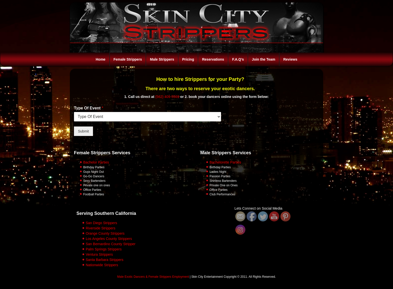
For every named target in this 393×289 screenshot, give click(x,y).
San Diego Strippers (101, 223)
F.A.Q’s (238, 59)
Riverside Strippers (100, 228)
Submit (83, 131)
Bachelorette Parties (225, 162)
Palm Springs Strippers (104, 249)
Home (101, 59)
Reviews (290, 59)
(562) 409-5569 (167, 97)
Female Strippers (128, 59)
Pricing (188, 59)
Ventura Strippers (99, 254)
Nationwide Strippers (102, 265)
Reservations (213, 59)
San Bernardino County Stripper (110, 244)
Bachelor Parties (96, 162)
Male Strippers (162, 59)
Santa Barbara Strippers (104, 260)
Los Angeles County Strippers (109, 239)
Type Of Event (88, 108)
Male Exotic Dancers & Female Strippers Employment (153, 276)
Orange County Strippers (105, 233)
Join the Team (263, 59)
